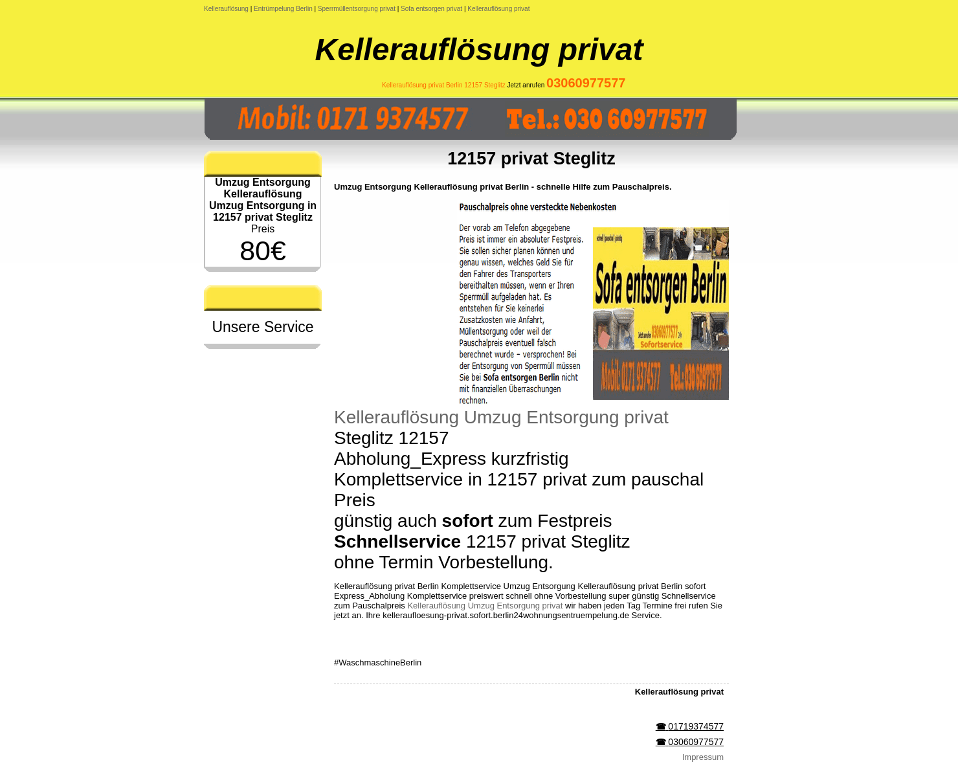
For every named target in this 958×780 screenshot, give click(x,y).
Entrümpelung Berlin (283, 8)
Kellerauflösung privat (498, 8)
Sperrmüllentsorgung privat (356, 8)
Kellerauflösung (226, 8)
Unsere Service (262, 326)
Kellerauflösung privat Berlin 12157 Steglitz (444, 85)
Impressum (703, 757)
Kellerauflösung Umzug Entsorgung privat (501, 417)
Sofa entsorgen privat (431, 8)
